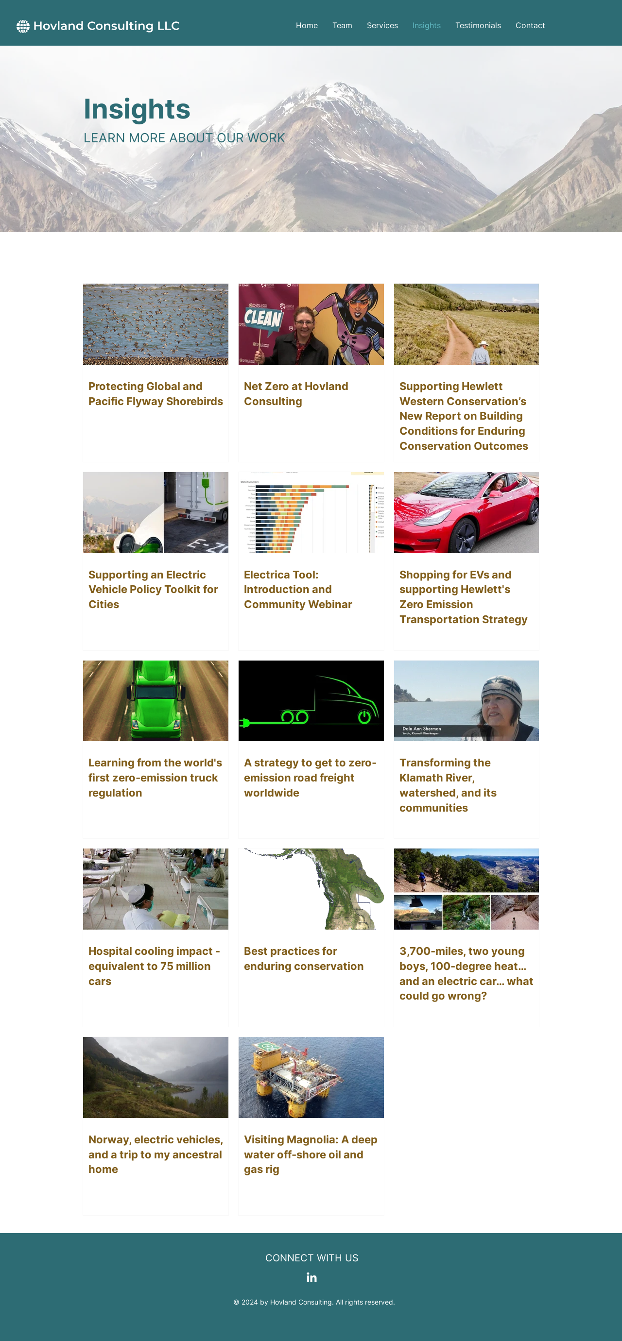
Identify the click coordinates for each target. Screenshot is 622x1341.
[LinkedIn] (312, 1278)
